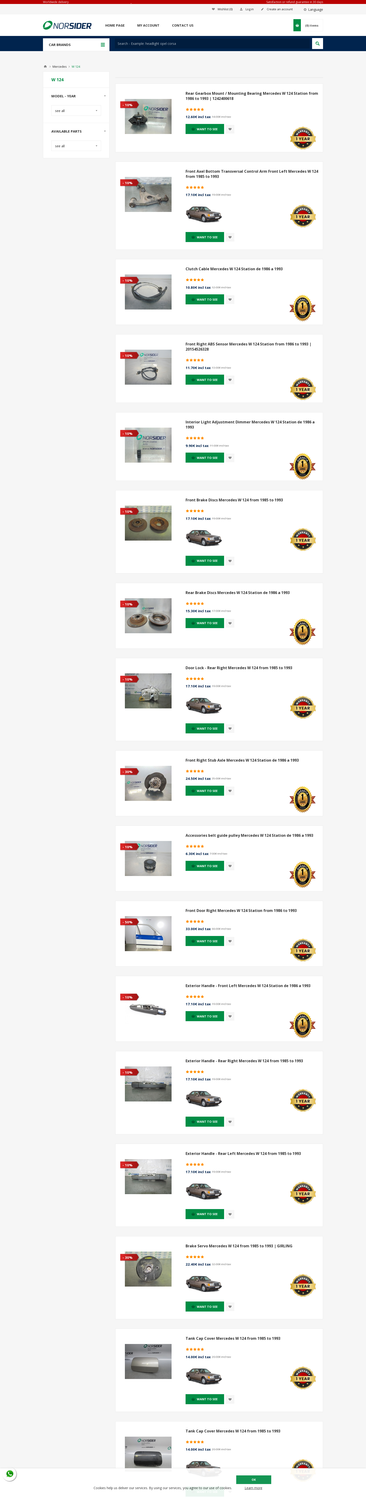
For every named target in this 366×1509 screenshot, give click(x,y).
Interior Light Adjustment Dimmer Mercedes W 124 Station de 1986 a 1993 (250, 424)
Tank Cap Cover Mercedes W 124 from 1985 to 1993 (233, 1338)
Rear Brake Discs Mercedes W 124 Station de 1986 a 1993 (238, 592)
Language (315, 9)
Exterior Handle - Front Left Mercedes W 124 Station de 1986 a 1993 (248, 985)
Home (45, 66)
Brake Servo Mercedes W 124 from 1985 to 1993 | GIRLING (239, 1246)
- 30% (128, 771)
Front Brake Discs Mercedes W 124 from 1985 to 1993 (234, 500)
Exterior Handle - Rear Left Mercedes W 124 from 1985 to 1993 (243, 1153)
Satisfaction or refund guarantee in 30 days (294, 2)
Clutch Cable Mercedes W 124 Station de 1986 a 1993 (234, 268)
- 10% (128, 104)
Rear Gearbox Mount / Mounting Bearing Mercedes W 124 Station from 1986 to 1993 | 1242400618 (252, 96)
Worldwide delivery (56, 2)
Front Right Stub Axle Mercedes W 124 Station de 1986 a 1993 (242, 760)
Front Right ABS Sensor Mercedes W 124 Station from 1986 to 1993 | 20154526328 (248, 346)
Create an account (280, 9)
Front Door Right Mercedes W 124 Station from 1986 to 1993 (241, 910)
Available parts (66, 131)
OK (254, 1480)
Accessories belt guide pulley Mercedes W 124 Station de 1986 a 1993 (249, 835)
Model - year (63, 96)
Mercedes (60, 66)
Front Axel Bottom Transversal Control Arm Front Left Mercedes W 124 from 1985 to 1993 (252, 174)
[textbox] (212, 44)
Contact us (183, 25)
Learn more (253, 1488)
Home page (115, 25)
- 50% (128, 922)
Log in (250, 9)
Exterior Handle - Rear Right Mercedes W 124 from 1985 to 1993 (244, 1060)
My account (148, 25)
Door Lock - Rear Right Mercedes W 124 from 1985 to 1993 (239, 667)
